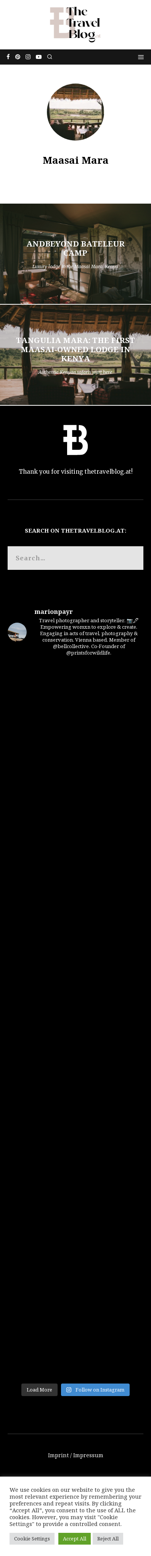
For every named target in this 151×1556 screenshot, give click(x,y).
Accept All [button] (74, 1538)
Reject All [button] (108, 1538)
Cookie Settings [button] (32, 1538)
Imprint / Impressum (75, 1455)
